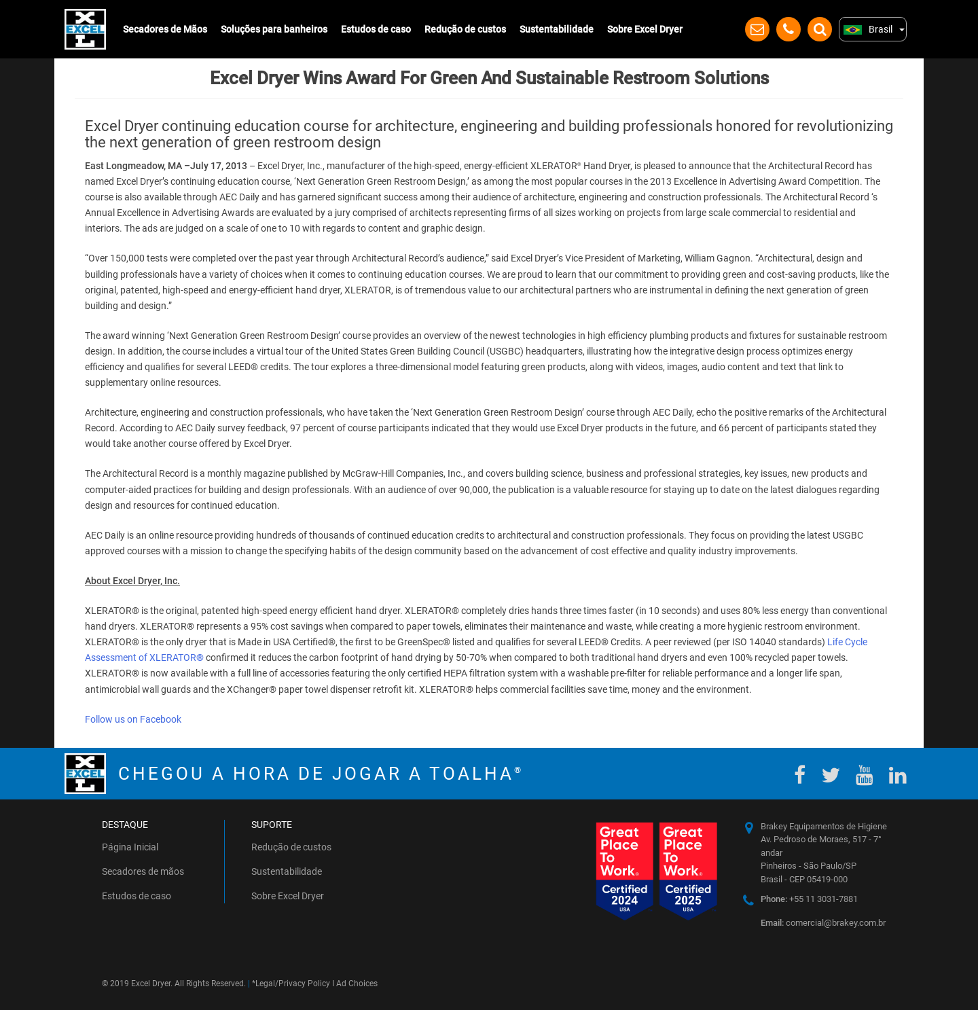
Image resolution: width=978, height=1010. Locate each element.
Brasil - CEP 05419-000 (804, 879)
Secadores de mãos (143, 871)
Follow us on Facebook (133, 719)
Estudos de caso (376, 29)
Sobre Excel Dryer (645, 29)
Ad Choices (357, 983)
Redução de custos (465, 29)
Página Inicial (130, 847)
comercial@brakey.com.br (823, 923)
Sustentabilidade (557, 29)
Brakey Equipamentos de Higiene (824, 826)
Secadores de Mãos (165, 29)
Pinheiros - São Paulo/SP (808, 866)
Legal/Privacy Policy (292, 983)
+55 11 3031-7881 (809, 899)
